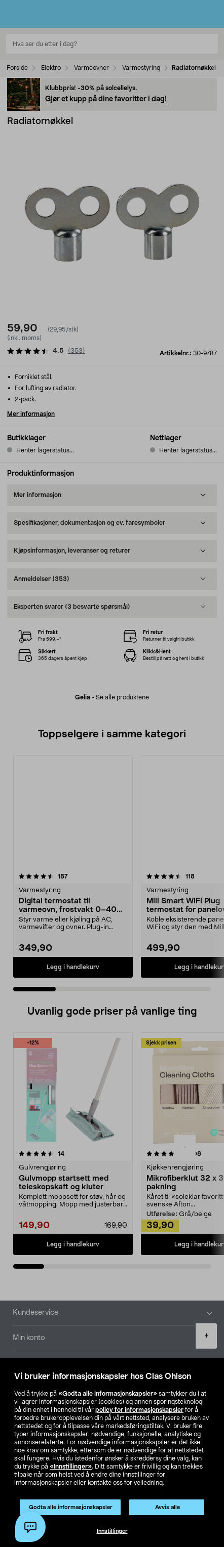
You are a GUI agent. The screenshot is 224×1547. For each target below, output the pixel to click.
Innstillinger (112, 1531)
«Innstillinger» (71, 1467)
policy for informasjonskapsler (139, 1410)
